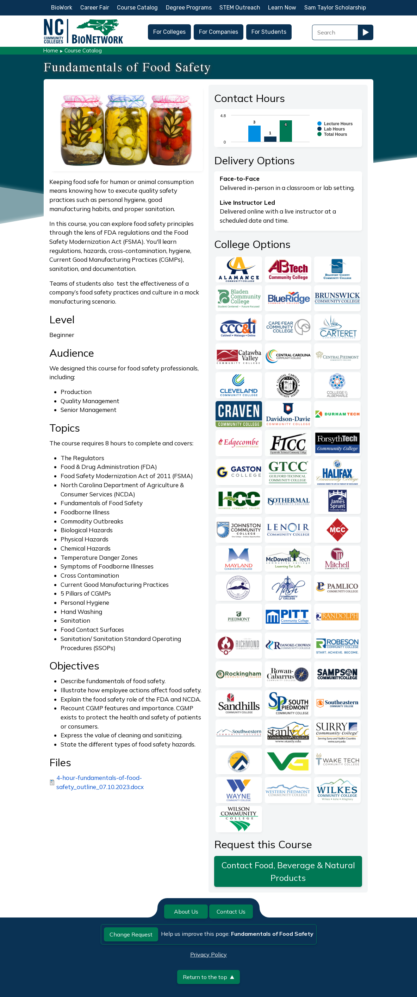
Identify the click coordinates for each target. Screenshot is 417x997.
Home (50, 50)
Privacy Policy (208, 954)
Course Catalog (137, 7)
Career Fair (94, 7)
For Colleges (169, 31)
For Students (268, 31)
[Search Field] (335, 32)
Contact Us (231, 911)
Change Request (131, 934)
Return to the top (208, 976)
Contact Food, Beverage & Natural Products (288, 871)
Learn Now (282, 7)
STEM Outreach (239, 7)
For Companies (218, 31)
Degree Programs (189, 7)
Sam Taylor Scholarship (335, 7)
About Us (186, 911)
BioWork (61, 7)
